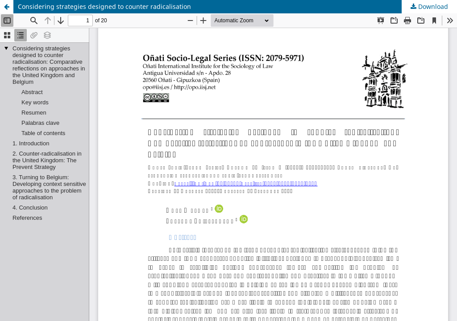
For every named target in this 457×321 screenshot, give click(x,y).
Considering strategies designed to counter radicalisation (104, 6)
